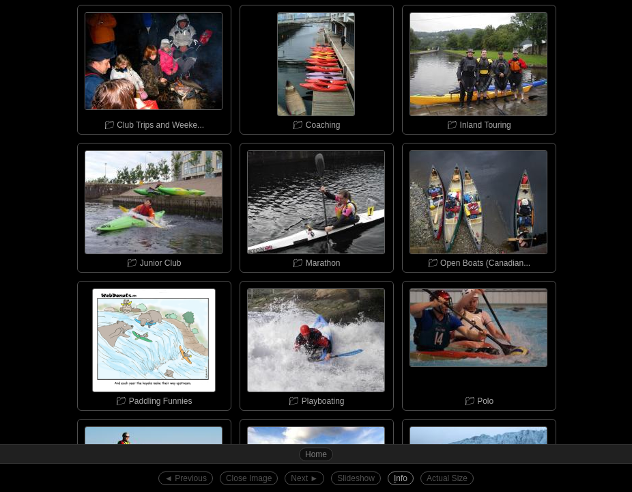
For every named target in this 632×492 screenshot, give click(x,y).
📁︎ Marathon (316, 206)
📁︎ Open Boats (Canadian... (478, 206)
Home (316, 454)
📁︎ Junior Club (153, 206)
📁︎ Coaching (316, 67)
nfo (400, 478)
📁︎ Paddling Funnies (153, 344)
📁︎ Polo (478, 344)
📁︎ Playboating (316, 344)
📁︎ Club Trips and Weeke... (153, 67)
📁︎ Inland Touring (478, 67)
